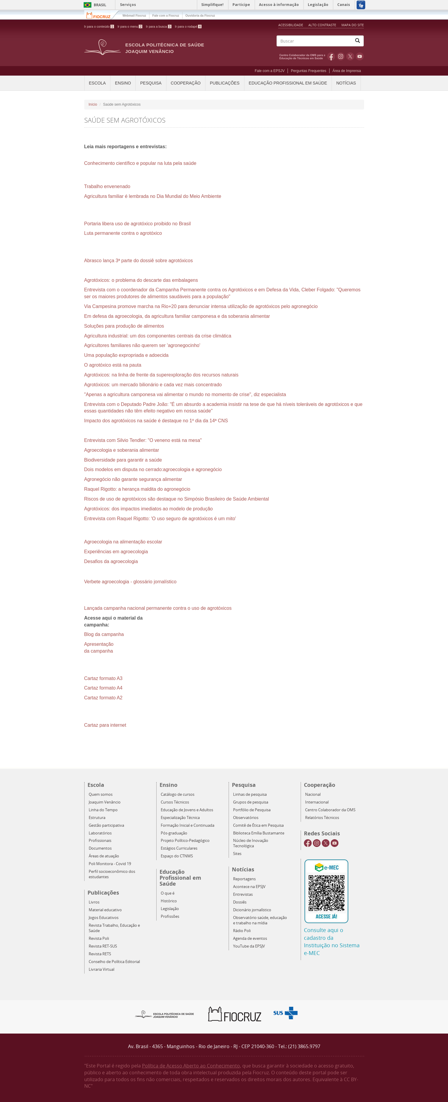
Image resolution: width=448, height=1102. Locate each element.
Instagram (341, 56)
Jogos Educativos (103, 917)
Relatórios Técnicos (322, 817)
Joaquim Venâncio (105, 802)
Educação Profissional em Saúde (288, 83)
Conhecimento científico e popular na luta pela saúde (140, 163)
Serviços (128, 4)
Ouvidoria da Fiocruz (200, 15)
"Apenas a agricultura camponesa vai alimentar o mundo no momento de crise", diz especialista (185, 394)
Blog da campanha (104, 634)
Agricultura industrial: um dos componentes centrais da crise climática (157, 335)
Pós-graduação (174, 833)
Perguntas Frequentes (308, 71)
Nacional (313, 794)
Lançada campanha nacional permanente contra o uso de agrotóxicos (158, 608)
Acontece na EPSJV (249, 886)
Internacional (317, 802)
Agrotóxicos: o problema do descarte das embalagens (141, 280)
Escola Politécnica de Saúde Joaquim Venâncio (164, 48)
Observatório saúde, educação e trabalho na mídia (260, 920)
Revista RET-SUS (103, 946)
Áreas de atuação (104, 856)
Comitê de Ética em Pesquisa (258, 825)
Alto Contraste (322, 25)
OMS (303, 56)
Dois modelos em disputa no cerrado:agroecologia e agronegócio (153, 469)
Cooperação (186, 83)
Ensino (123, 83)
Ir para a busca (158, 26)
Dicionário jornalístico (252, 909)
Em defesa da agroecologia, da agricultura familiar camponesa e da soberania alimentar (177, 316)
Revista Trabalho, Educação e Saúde (114, 928)
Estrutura (97, 817)
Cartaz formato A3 (103, 678)
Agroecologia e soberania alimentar (121, 450)
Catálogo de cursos (177, 794)
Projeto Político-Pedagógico (185, 840)
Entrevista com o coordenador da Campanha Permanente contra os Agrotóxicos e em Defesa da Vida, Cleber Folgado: (210, 289)
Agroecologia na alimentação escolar (123, 541)
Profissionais (100, 840)
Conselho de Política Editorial (114, 961)
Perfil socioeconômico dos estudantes (112, 874)
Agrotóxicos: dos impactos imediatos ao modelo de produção (148, 508)
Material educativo (105, 909)
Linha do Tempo (103, 809)
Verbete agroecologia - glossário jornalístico (130, 581)
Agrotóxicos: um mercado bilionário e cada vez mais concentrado (153, 384)
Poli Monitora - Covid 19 (110, 863)
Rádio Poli (242, 930)
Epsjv (164, 1014)
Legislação (170, 908)
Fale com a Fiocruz (165, 15)
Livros (94, 902)
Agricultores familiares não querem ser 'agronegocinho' (142, 345)
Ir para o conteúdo (99, 26)
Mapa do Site (352, 25)
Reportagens (244, 878)
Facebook (331, 56)
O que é (167, 893)
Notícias (346, 83)
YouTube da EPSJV (249, 946)
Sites (237, 853)
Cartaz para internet (105, 725)
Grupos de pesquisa (250, 802)
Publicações (225, 83)
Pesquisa (151, 83)
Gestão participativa (106, 825)
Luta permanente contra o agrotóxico (123, 233)
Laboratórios (100, 833)
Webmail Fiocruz (134, 15)
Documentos (100, 848)
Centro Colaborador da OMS (330, 809)
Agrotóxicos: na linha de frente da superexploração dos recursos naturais (161, 374)
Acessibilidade (290, 25)
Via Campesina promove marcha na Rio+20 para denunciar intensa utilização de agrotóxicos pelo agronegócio (201, 306)
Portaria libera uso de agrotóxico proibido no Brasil (137, 223)
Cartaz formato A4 (103, 687)
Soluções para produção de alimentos (124, 326)
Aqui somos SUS (287, 1013)
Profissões (170, 916)
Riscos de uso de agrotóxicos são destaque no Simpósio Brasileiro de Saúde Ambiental (176, 498)
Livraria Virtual (101, 969)
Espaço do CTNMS (177, 856)
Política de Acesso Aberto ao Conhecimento (191, 1065)
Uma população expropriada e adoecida (126, 355)
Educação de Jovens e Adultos (187, 809)
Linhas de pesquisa (250, 794)
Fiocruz (102, 15)
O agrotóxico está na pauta (112, 365)
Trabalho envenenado (107, 186)
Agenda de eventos (250, 938)
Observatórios (245, 817)
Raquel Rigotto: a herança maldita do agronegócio (137, 489)
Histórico (169, 901)
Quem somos (101, 794)
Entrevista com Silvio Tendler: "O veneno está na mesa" (143, 440)
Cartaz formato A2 (103, 697)
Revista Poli (99, 938)
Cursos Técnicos (175, 802)
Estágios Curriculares (179, 848)
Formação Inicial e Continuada (187, 825)
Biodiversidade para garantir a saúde (123, 459)
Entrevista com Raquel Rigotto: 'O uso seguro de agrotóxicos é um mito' (160, 518)
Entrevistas (243, 894)
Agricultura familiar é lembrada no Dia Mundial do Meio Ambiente (152, 196)
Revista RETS (100, 953)
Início (93, 104)
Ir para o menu (130, 26)
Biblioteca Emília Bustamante (258, 833)
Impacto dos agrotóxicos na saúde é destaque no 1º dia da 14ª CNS (156, 420)
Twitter (350, 56)
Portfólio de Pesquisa (252, 809)
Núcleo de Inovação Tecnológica (250, 843)
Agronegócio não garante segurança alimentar (133, 479)
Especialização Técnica (180, 817)
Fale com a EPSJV (270, 71)
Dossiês (239, 902)
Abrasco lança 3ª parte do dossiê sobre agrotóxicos (138, 260)
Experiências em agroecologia (116, 551)
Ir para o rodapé (188, 26)
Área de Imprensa (347, 71)
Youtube (360, 56)
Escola (97, 83)
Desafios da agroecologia (111, 561)
